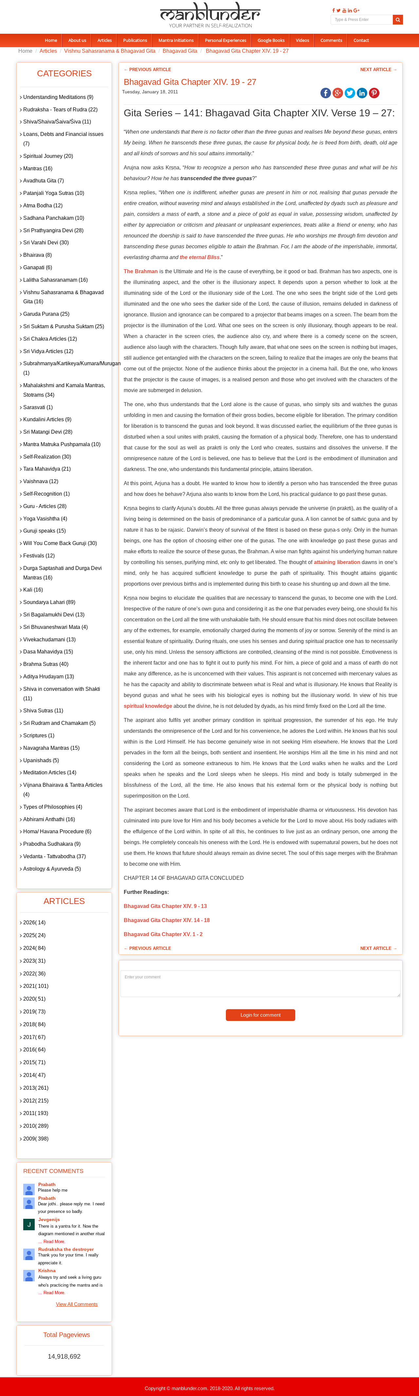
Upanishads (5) (41, 760)
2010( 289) (35, 1126)
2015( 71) (34, 1062)
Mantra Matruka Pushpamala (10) (61, 444)
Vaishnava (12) (40, 481)
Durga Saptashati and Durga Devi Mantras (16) (62, 572)
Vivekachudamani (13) (49, 639)
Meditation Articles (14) (49, 772)
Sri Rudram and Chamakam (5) (59, 723)
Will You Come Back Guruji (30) (60, 543)
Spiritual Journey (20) (48, 156)
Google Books (271, 40)
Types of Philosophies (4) (52, 807)
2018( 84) (34, 1024)
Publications (135, 40)
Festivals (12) (39, 555)
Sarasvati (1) (38, 407)
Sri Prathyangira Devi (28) (53, 230)
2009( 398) (35, 1138)
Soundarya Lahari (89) (49, 602)
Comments (331, 40)
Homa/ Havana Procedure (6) (57, 831)
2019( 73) (34, 1011)
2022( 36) (34, 973)
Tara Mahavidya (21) (47, 469)
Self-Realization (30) (47, 457)
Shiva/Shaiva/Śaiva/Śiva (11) (57, 121)
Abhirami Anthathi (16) (49, 819)
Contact (361, 40)
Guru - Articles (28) (44, 506)
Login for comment (261, 1015)
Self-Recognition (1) (46, 494)
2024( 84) (34, 948)
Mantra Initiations (175, 40)
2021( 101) (35, 986)
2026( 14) (34, 922)
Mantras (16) (37, 168)
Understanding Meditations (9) (58, 97)
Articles (105, 40)
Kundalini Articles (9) (47, 419)
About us (77, 40)
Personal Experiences (225, 40)
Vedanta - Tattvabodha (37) (54, 856)
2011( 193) (35, 1113)
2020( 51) (34, 999)
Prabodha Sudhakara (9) (52, 844)
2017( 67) (34, 1037)
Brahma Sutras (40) (45, 664)
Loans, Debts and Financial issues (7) (63, 138)
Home (51, 40)
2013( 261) (35, 1088)
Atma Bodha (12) (43, 205)
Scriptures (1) (38, 735)
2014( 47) (34, 1075)
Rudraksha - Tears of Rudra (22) (60, 109)
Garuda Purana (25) (46, 314)
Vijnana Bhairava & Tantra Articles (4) (62, 789)
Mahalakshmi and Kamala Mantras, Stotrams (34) (64, 390)
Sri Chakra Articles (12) (50, 339)
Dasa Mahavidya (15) (48, 651)
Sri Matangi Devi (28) (47, 432)
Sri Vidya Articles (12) (48, 351)
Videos (302, 40)
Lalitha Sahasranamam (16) (55, 280)
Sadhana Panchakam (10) (53, 218)
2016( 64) (34, 1049)
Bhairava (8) (37, 255)
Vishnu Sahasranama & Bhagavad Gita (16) (63, 297)
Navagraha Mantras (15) (51, 748)
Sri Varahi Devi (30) (46, 242)
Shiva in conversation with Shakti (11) (61, 693)
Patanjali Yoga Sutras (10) (53, 193)
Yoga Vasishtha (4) (45, 518)
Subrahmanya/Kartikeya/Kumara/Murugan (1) (65, 368)
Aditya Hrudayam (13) (48, 676)
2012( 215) (35, 1101)
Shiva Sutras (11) (43, 710)
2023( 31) (34, 961)
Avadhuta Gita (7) (43, 180)
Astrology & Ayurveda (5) (52, 869)
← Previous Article (147, 69)
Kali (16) (33, 590)
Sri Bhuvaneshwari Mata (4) (55, 627)
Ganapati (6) (37, 267)
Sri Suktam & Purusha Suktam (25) (63, 326)
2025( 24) (34, 935)
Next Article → (378, 69)
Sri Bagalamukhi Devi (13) (53, 614)
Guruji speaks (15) (44, 531)
